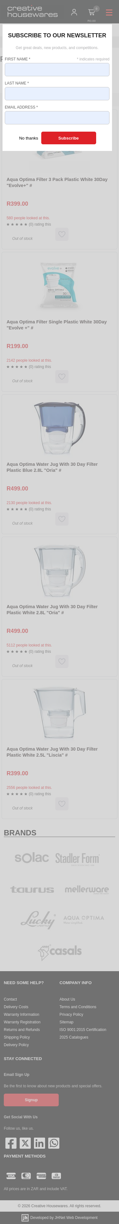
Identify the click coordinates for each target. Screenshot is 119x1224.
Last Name (17, 83)
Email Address (21, 107)
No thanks (28, 138)
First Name (17, 59)
